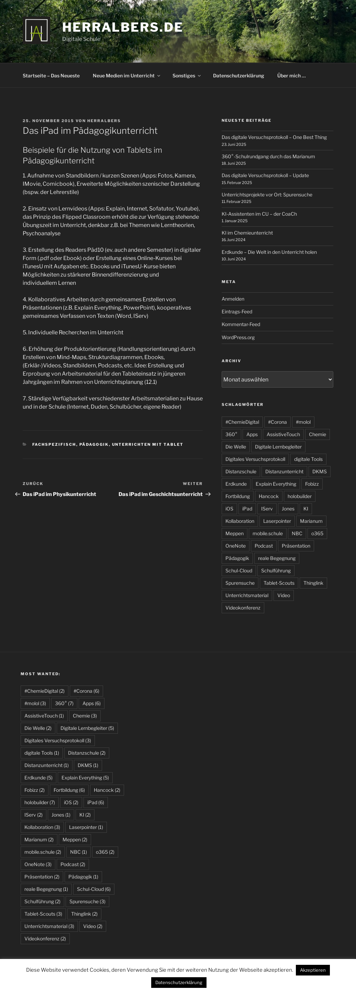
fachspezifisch (54, 444)
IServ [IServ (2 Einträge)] (33, 815)
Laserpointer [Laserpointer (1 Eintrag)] (86, 827)
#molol (303, 422)
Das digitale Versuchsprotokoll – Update (265, 175)
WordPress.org (238, 337)
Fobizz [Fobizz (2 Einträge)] (34, 790)
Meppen (234, 533)
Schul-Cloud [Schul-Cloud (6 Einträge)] (94, 889)
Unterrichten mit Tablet (148, 444)
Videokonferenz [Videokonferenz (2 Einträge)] (45, 938)
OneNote (235, 546)
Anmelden (233, 299)
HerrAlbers (104, 120)
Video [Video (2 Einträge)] (92, 926)
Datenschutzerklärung (238, 75)
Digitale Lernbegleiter (278, 447)
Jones (288, 508)
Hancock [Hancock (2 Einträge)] (107, 790)
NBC (297, 533)
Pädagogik (94, 444)
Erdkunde (236, 484)
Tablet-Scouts (279, 583)
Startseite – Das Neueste (51, 75)
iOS (229, 508)
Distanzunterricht (284, 471)
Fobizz (312, 484)
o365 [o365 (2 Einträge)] (105, 852)
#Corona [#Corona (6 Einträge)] (86, 691)
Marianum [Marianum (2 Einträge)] (39, 839)
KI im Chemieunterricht (247, 233)
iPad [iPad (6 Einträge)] (95, 802)
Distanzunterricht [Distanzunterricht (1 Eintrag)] (46, 765)
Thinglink (313, 583)
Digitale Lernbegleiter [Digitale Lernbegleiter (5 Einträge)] (87, 728)
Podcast (264, 546)
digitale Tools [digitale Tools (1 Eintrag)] (41, 753)
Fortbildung (237, 496)
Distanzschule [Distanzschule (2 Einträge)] (86, 753)
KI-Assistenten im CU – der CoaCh (259, 214)
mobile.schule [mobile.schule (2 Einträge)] (42, 852)
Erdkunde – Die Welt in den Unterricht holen (269, 252)
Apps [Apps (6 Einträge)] (91, 703)
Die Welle (235, 447)
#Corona (277, 422)
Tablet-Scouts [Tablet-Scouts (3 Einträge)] (43, 914)
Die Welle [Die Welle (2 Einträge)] (38, 728)
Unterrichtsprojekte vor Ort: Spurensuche (267, 194)
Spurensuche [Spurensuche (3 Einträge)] (87, 901)
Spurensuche (240, 583)
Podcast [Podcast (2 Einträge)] (72, 864)
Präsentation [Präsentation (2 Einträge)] (41, 877)
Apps (252, 434)
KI (305, 508)
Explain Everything (276, 484)
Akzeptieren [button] (313, 970)
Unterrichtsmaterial (246, 595)
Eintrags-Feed (237, 311)
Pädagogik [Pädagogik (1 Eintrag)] (83, 877)
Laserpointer (277, 521)
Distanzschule (240, 471)
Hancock (269, 496)
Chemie (317, 434)
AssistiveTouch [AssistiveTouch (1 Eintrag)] (44, 716)
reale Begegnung (277, 558)
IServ (267, 508)
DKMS (319, 471)
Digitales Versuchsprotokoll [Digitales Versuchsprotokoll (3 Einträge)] (57, 740)
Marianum (311, 521)
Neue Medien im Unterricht (127, 75)
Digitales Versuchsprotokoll (255, 459)
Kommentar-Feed (241, 324)
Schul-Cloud (238, 570)
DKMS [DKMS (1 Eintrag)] (88, 765)
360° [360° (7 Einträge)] (64, 703)
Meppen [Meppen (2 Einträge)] (75, 839)
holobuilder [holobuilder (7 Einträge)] (39, 802)
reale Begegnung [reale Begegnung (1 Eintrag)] (46, 889)
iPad (247, 508)
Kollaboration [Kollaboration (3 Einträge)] (42, 827)
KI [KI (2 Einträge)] (85, 815)
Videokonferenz (242, 608)
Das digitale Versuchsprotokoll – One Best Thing (274, 137)
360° (231, 434)
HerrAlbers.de (122, 27)
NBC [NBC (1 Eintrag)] (78, 852)
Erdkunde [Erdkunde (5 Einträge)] (38, 777)
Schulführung (276, 570)
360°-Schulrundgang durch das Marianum (268, 156)
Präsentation (296, 546)
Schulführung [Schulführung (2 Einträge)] (42, 901)
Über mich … (291, 75)
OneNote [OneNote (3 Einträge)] (38, 864)
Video (283, 595)
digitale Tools (308, 459)
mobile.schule (268, 533)
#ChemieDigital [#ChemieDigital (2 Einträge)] (44, 691)
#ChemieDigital (242, 422)
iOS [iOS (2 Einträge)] (71, 802)
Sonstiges (187, 75)
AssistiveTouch (283, 434)
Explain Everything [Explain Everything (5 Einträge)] (85, 777)
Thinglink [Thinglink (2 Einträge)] (84, 914)
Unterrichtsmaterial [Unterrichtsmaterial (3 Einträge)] (49, 926)
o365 (317, 533)
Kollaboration (239, 521)
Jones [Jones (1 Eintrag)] (61, 815)
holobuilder (300, 496)
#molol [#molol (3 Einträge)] (35, 703)
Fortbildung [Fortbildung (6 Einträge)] (69, 790)
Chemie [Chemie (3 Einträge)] (85, 716)
